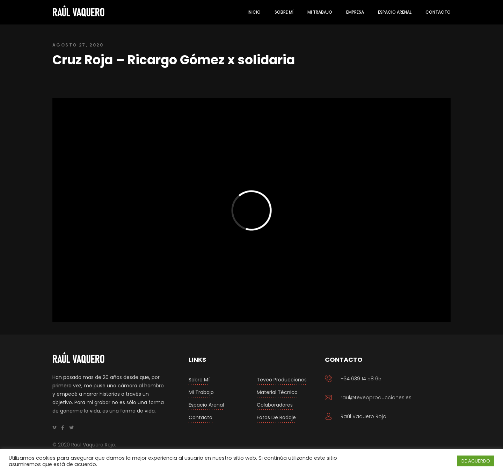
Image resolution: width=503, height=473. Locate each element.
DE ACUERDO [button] (475, 461)
